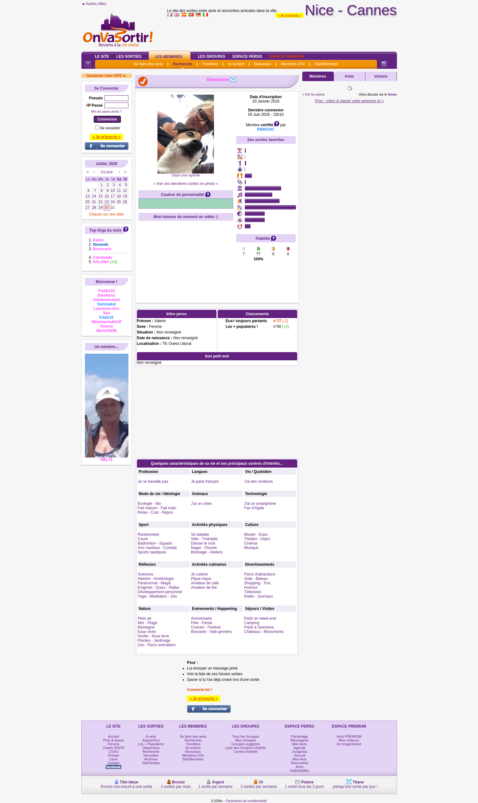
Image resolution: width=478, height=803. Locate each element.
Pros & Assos (113, 740)
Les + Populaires (151, 744)
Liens (113, 759)
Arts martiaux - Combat (157, 548)
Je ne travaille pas (153, 481)
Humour (251, 587)
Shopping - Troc (257, 583)
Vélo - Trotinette (204, 539)
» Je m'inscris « (289, 15)
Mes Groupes (245, 740)
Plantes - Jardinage (154, 640)
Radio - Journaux (258, 596)
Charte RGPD (113, 748)
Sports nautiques (152, 552)
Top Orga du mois (106, 230)
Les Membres (168, 57)
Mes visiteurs (349, 740)
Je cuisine (199, 574)
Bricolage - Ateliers (206, 552)
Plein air (144, 618)
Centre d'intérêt (245, 751)
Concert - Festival (206, 627)
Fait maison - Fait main (157, 508)
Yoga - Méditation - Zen (157, 596)
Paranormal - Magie (154, 583)
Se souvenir (110, 128)
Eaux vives (147, 631)
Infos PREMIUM (348, 736)
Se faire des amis (148, 64)
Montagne (146, 627)
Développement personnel (160, 592)
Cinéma (250, 543)
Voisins (380, 76)
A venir (151, 736)
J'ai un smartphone (260, 503)
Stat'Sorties (151, 763)
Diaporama (151, 748)
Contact (114, 763)
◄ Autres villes (93, 4)
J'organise (299, 751)
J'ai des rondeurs (258, 481)
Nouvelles (150, 755)
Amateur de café (205, 583)
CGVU (114, 751)
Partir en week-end (260, 618)
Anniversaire (201, 618)
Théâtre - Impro (257, 539)
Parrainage (299, 736)
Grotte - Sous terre (153, 636)
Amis (349, 76)
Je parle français (205, 481)
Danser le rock (203, 543)
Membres (318, 76)
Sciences (145, 574)
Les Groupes (211, 56)
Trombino (210, 64)
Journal (299, 755)
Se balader (200, 534)
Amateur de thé (204, 587)
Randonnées (148, 534)
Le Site (102, 56)
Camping (251, 623)
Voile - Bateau (256, 578)
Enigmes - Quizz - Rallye (159, 587)
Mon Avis (299, 759)
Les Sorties (128, 56)
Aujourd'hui (151, 740)
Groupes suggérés (245, 744)
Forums (113, 744)
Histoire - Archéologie (156, 578)
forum (392, 94)
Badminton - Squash (155, 543)
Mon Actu (299, 744)
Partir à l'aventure (259, 627)
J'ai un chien (201, 503)
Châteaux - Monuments (264, 631)
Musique (251, 548)
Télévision (252, 592)
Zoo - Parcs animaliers (157, 645)
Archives (150, 759)
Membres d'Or (293, 64)
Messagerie (300, 740)
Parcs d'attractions (259, 574)
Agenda (299, 748)
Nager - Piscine (204, 548)
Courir (143, 539)
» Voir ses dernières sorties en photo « (185, 183)
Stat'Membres (326, 64)
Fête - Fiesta (201, 623)
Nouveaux (262, 64)
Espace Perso (247, 56)
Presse (113, 755)
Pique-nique (201, 578)
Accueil (113, 736)
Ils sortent (236, 64)
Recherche (182, 64)
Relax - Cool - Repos (155, 512)
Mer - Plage (147, 623)
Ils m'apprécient (349, 744)
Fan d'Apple (254, 508)
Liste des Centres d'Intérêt (245, 748)
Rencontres (299, 763)
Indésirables (299, 770)
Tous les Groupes (245, 736)
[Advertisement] (282, 33)
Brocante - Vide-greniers (211, 631)
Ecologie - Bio (149, 503)
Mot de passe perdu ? (106, 111)
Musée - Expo (256, 534)
